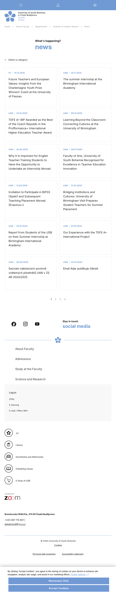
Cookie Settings (80, 579)
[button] (21, 5)
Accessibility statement (72, 554)
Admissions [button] (23, 359)
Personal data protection (44, 554)
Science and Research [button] (30, 379)
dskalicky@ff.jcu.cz (15, 524)
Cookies (58, 545)
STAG (11, 399)
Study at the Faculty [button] (28, 369)
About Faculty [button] (24, 349)
